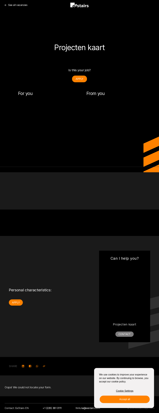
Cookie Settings (124, 391)
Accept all (124, 399)
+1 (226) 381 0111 (52, 408)
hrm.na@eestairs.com (88, 408)
